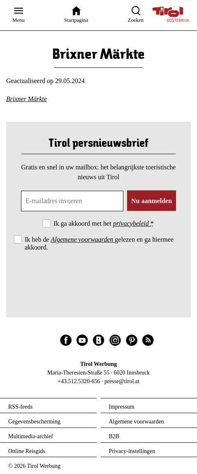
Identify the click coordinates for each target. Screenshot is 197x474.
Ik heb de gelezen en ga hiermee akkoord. (99, 243)
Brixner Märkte (26, 98)
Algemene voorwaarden (83, 239)
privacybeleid (132, 223)
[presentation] (98, 275)
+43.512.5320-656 (79, 381)
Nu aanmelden (151, 200)
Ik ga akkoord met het (103, 223)
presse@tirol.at (121, 381)
